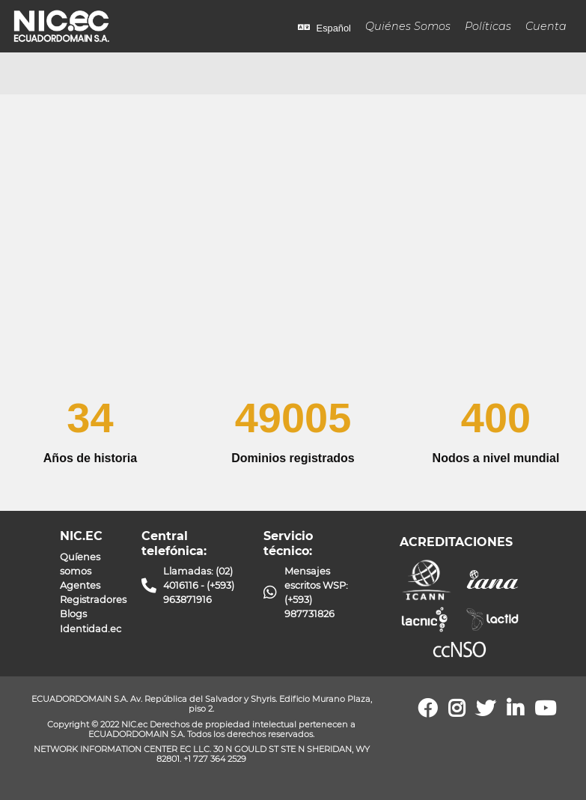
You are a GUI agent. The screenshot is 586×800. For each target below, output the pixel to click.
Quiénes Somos (408, 26)
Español (324, 28)
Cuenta (546, 26)
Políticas (488, 26)
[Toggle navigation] (33, 73)
